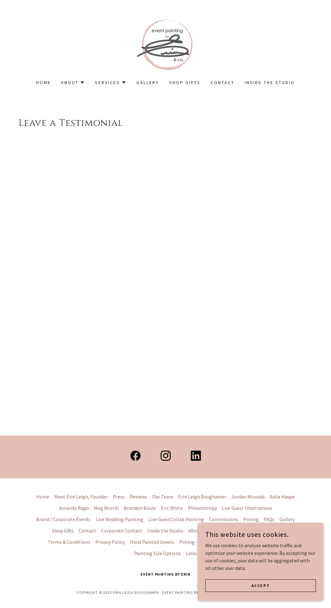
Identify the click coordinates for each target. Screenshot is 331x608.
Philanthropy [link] (202, 508)
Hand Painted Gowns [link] (152, 542)
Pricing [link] (251, 519)
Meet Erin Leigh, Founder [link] (81, 496)
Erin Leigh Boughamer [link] (202, 496)
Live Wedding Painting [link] (119, 519)
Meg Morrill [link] (106, 508)
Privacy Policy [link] (110, 542)
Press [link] (119, 496)
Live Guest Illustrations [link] (247, 508)
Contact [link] (222, 82)
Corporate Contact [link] (121, 530)
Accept (260, 585)
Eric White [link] (172, 508)
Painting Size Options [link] (157, 553)
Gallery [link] (147, 82)
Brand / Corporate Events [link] (63, 519)
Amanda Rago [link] (74, 508)
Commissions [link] (223, 519)
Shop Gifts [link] (185, 82)
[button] (73, 82)
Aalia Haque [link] (282, 496)
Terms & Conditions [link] (69, 542)
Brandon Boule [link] (140, 508)
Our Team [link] (162, 496)
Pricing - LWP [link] (193, 542)
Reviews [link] (138, 496)
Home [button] (42, 496)
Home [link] (43, 82)
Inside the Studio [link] (270, 82)
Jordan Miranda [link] (248, 496)
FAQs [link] (269, 519)
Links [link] (191, 553)
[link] (165, 44)
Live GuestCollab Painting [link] (176, 519)
